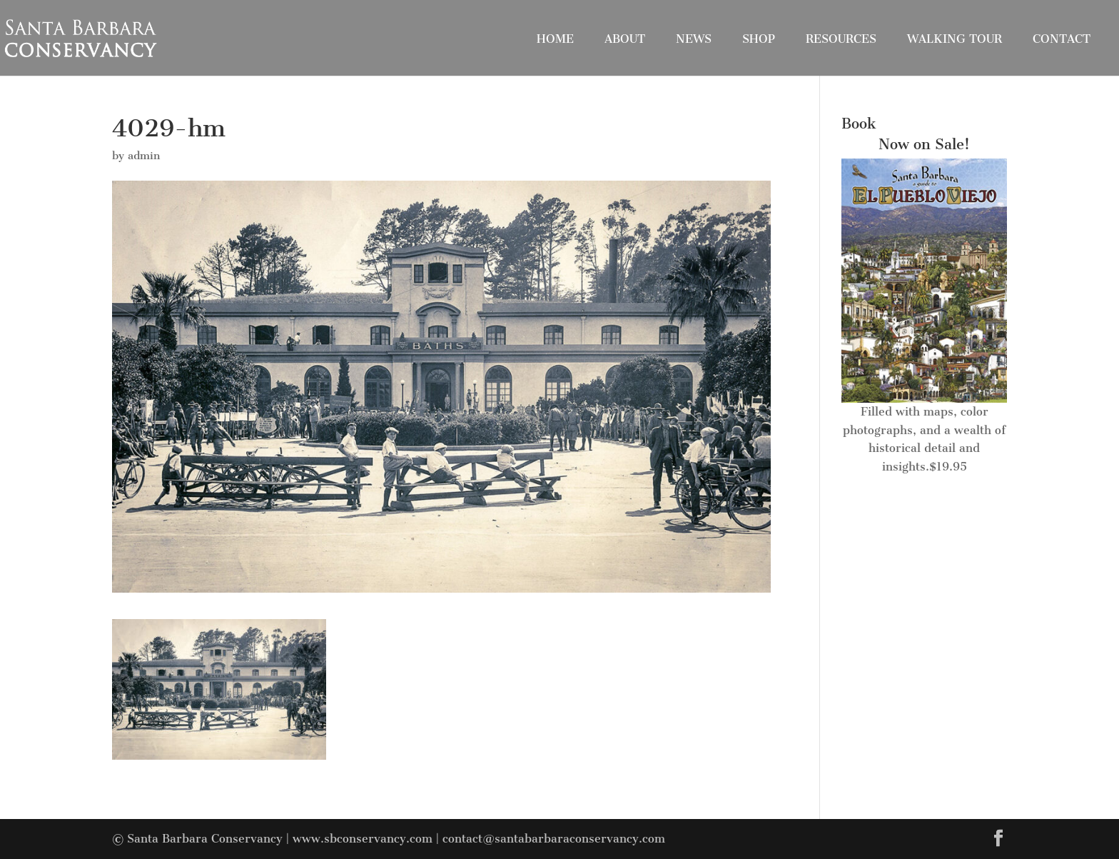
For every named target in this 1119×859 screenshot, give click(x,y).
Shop (758, 39)
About (624, 39)
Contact (1061, 39)
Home (555, 39)
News (694, 39)
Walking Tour (954, 39)
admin (144, 155)
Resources (841, 39)
